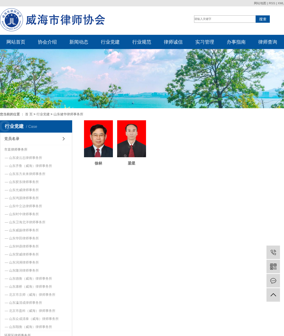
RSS (272, 3)
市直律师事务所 (15, 149)
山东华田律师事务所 (24, 238)
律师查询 (267, 42)
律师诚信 (173, 42)
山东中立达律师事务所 (25, 206)
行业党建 (110, 42)
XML (281, 3)
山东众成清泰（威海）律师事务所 (34, 319)
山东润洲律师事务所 (24, 262)
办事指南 (236, 42)
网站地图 (260, 3)
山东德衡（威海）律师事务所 (30, 278)
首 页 (29, 114)
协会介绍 (47, 42)
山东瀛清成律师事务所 (25, 303)
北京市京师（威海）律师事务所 (32, 294)
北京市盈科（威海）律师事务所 (32, 311)
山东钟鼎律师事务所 (24, 246)
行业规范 (141, 42)
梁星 (135, 167)
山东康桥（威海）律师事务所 (30, 286)
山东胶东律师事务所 (24, 182)
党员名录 (11, 139)
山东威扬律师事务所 (24, 230)
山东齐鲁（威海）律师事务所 (30, 166)
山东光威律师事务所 (24, 190)
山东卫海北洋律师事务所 (27, 222)
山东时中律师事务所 (24, 214)
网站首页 (15, 42)
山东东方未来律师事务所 (27, 174)
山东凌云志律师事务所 (25, 158)
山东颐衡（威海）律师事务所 (30, 327)
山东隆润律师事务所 (24, 270)
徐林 (100, 167)
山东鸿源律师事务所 (24, 198)
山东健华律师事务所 (68, 114)
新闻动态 (78, 42)
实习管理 (204, 42)
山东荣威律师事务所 (24, 254)
